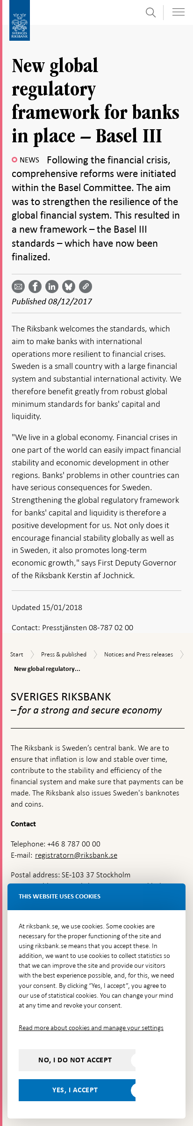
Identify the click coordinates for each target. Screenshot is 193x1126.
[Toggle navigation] (178, 12)
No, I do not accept (75, 1060)
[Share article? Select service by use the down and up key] (54, 286)
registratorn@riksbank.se (76, 855)
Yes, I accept (75, 1090)
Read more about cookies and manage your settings (91, 1027)
